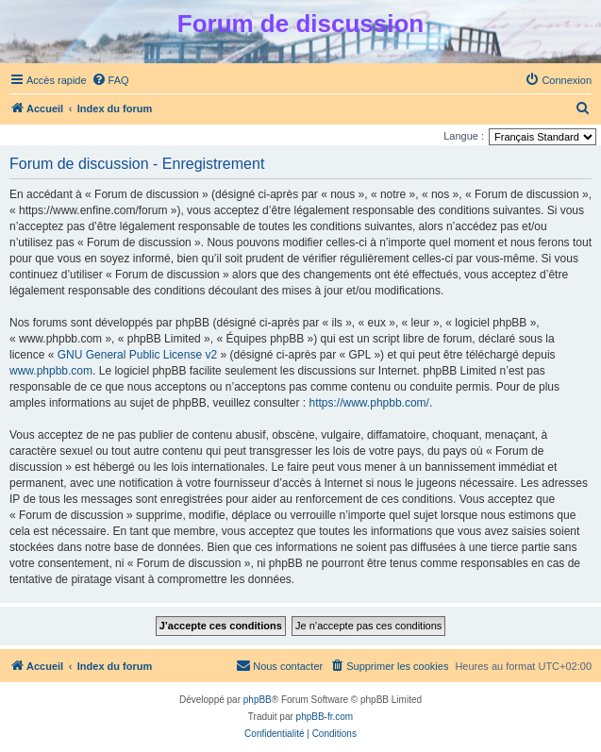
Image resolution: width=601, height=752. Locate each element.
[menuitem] (110, 80)
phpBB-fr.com (325, 716)
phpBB (257, 699)
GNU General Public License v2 (137, 354)
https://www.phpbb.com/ (369, 402)
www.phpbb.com (50, 370)
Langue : (463, 136)
